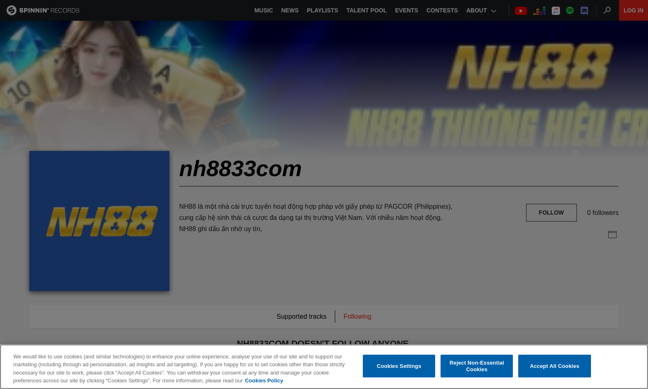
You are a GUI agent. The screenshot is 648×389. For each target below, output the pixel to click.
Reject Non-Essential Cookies (477, 366)
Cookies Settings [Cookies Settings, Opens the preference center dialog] (399, 366)
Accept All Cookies (554, 366)
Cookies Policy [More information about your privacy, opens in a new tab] (264, 381)
